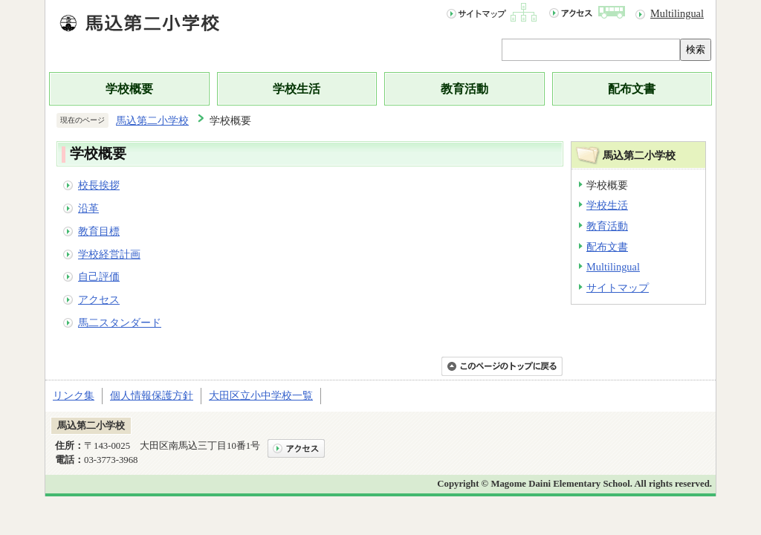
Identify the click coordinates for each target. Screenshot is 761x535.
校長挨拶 (99, 185)
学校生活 (296, 88)
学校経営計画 (109, 254)
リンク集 (73, 395)
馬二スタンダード (119, 322)
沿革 (88, 208)
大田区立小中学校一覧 (261, 395)
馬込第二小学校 (152, 120)
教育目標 (99, 231)
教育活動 (464, 88)
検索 (695, 49)
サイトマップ (617, 288)
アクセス (99, 299)
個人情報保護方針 (151, 395)
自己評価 (99, 276)
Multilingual (677, 13)
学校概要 (129, 88)
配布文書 (631, 88)
